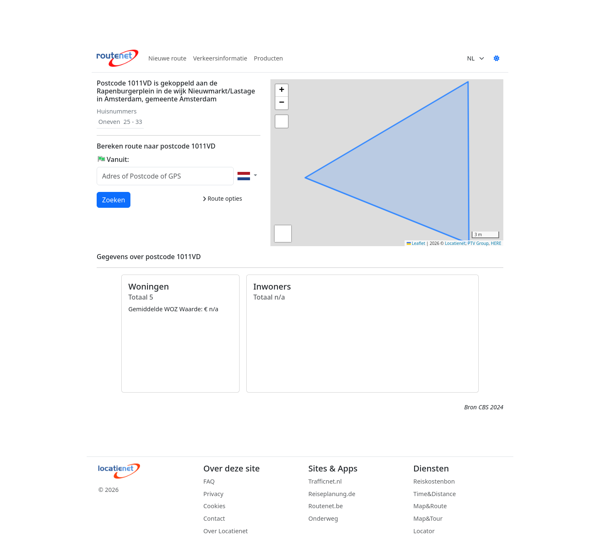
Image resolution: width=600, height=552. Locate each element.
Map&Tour (427, 518)
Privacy (213, 494)
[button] (281, 90)
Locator (424, 531)
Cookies (214, 506)
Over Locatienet (225, 531)
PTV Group (478, 243)
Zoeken (114, 199)
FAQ (209, 481)
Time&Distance (434, 494)
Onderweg (323, 518)
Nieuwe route (167, 58)
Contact (214, 518)
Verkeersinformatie (220, 58)
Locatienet (455, 243)
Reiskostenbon (434, 481)
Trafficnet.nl (325, 481)
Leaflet (416, 243)
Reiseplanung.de (331, 494)
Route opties (222, 198)
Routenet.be (325, 506)
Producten (268, 58)
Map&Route (430, 506)
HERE (496, 243)
